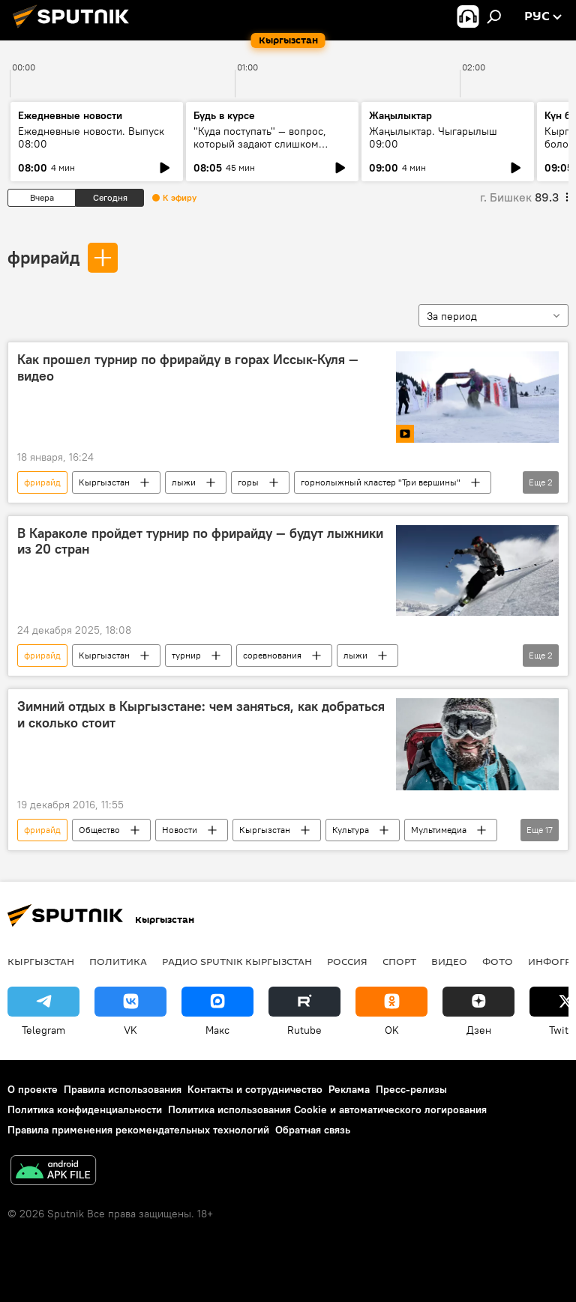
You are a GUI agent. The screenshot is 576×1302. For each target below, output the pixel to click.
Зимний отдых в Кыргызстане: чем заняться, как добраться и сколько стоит (201, 714)
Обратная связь (312, 1129)
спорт (399, 961)
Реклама (349, 1089)
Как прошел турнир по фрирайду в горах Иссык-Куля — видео (187, 367)
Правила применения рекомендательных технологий (138, 1129)
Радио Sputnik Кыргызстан (237, 961)
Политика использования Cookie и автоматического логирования (327, 1109)
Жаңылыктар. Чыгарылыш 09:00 (433, 137)
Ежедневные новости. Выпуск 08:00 (91, 137)
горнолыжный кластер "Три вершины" (380, 482)
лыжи (184, 482)
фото (497, 961)
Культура (350, 829)
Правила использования (123, 1089)
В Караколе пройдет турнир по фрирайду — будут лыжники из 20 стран (200, 541)
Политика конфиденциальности (85, 1109)
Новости (179, 829)
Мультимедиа (438, 829)
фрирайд (44, 257)
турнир (186, 655)
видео (449, 961)
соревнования (272, 655)
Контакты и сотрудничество (255, 1089)
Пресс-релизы (411, 1089)
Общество (99, 829)
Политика (118, 961)
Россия (347, 961)
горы (248, 482)
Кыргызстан (104, 482)
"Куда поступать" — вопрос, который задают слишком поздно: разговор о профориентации (260, 150)
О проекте (33, 1089)
